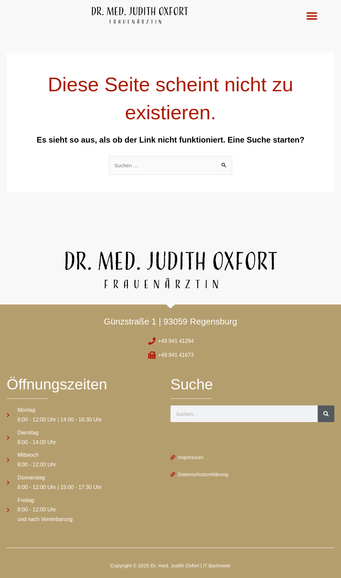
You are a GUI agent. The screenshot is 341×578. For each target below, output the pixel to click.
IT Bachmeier (217, 565)
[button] (312, 16)
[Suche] (326, 414)
